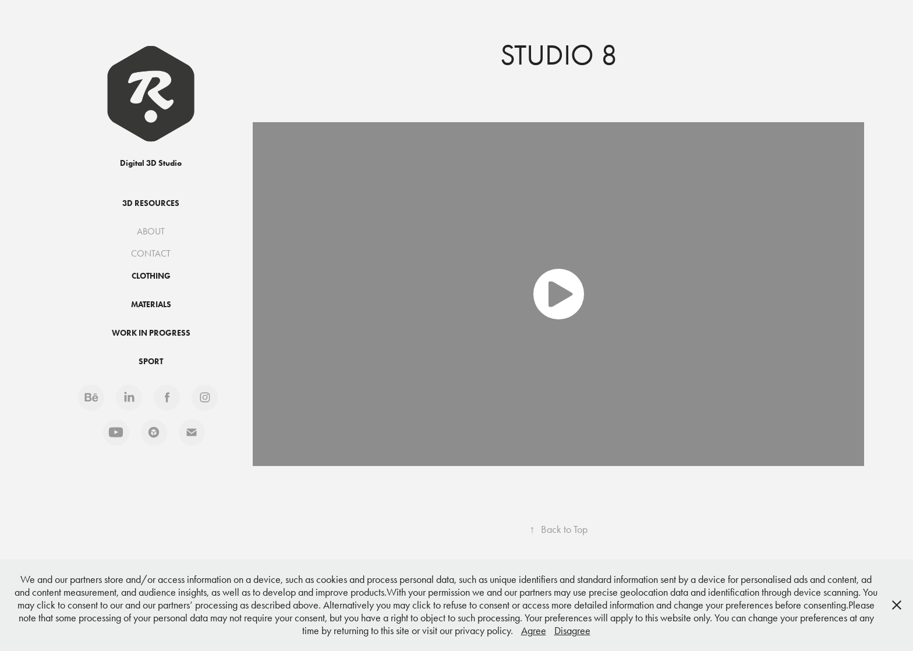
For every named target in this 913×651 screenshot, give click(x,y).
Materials (151, 305)
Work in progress (151, 333)
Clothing (151, 276)
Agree (533, 630)
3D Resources (150, 203)
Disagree (572, 630)
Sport (151, 362)
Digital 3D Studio (151, 163)
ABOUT (151, 231)
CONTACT (151, 253)
